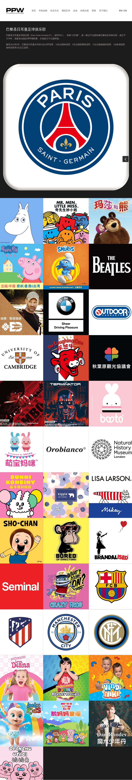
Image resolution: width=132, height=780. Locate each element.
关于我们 (103, 10)
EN (120, 10)
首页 (34, 10)
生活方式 (54, 10)
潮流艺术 (66, 10)
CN (125, 10)
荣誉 (94, 10)
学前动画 (43, 10)
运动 (75, 10)
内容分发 (84, 10)
